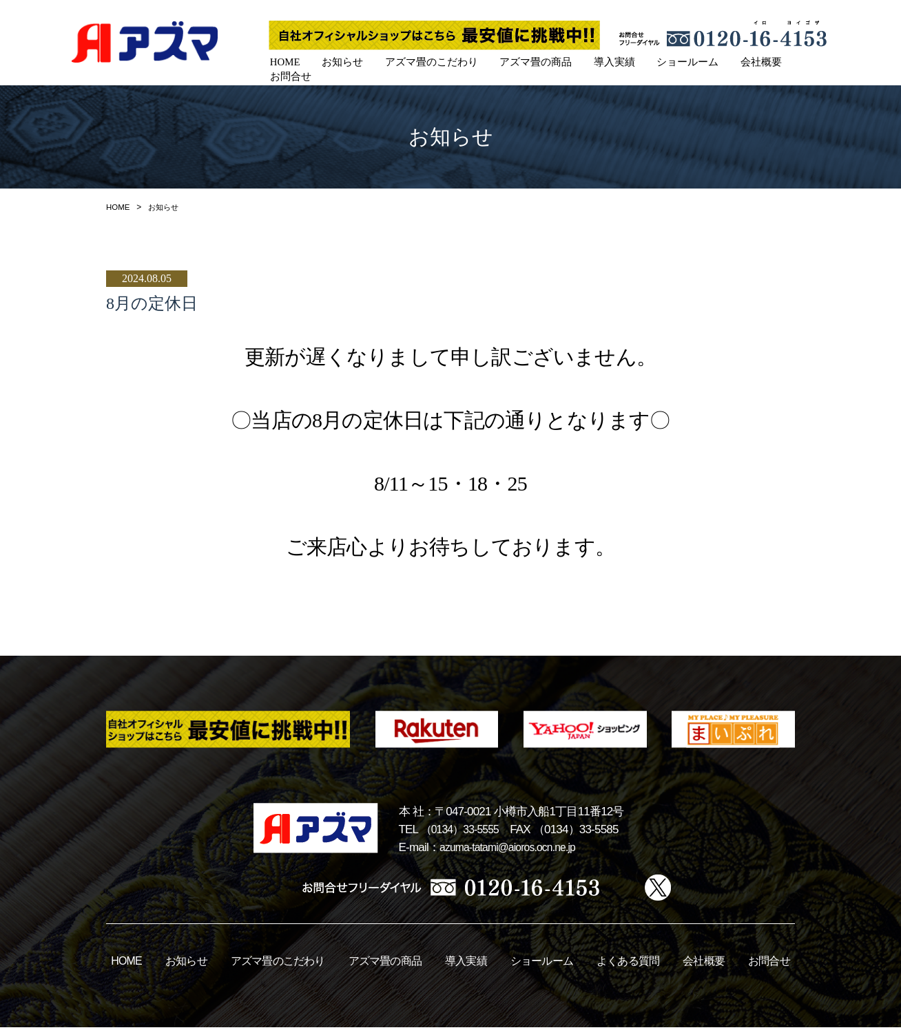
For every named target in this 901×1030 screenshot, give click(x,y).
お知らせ (339, 60)
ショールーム (674, 60)
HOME (284, 60)
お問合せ (806, 60)
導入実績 (603, 60)
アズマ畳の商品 (527, 60)
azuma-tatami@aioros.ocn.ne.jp (514, 850)
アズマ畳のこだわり (425, 60)
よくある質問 (628, 963)
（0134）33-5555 (463, 832)
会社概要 (745, 60)
